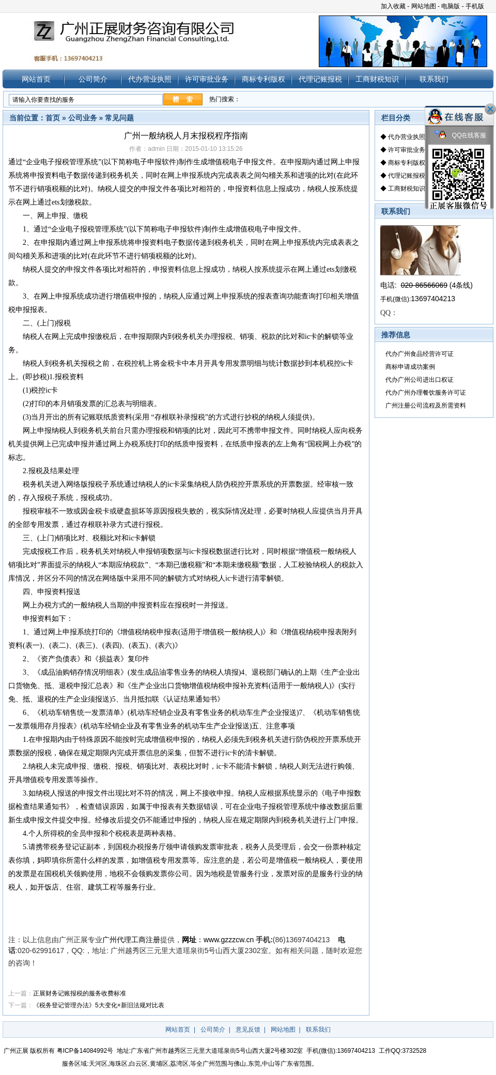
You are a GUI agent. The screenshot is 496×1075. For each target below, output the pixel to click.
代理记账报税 (320, 79)
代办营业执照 (150, 79)
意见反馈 (248, 1029)
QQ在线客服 (460, 135)
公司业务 (82, 118)
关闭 (490, 109)
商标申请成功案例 (410, 366)
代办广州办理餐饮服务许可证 (425, 392)
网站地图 (423, 6)
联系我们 (434, 79)
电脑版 (450, 6)
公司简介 (93, 79)
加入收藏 (393, 6)
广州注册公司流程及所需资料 (425, 405)
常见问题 (119, 118)
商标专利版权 (263, 79)
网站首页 (36, 79)
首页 (52, 118)
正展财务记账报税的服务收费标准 (79, 993)
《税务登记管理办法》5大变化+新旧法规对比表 (98, 1005)
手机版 (475, 6)
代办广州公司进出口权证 (419, 379)
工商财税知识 (377, 79)
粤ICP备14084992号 (85, 1050)
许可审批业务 (206, 79)
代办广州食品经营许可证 (419, 353)
